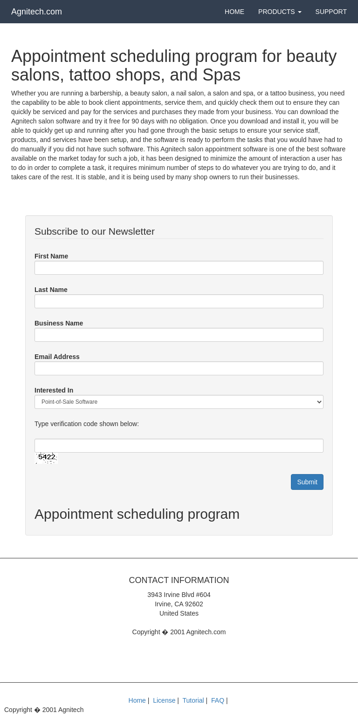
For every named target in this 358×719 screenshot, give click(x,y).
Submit (307, 482)
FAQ (217, 700)
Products (279, 11)
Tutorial (193, 700)
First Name (51, 256)
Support (331, 11)
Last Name (51, 289)
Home (234, 11)
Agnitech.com (36, 11)
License (164, 700)
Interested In (53, 390)
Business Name (58, 323)
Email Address (57, 356)
